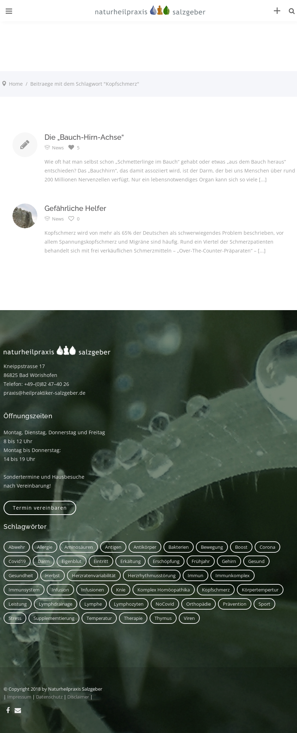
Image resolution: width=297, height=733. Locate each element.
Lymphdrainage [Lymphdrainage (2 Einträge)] (55, 604)
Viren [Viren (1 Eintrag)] (189, 618)
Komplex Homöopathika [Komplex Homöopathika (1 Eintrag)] (163, 589)
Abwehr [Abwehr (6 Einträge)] (17, 547)
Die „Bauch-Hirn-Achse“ (84, 137)
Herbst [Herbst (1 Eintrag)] (52, 575)
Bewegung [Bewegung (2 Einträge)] (212, 547)
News (58, 147)
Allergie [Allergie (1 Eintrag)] (44, 547)
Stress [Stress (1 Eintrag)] (15, 618)
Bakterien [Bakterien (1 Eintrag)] (178, 547)
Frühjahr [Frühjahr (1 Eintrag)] (201, 561)
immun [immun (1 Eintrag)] (195, 575)
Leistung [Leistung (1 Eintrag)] (18, 604)
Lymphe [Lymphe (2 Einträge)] (93, 604)
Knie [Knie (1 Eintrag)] (120, 589)
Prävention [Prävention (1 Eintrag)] (234, 604)
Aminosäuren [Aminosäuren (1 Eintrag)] (78, 547)
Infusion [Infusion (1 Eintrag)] (60, 589)
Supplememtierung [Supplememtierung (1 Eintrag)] (53, 618)
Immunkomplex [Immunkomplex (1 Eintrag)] (232, 575)
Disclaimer (78, 697)
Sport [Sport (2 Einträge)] (264, 604)
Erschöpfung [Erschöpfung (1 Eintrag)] (166, 561)
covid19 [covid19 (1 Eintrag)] (17, 561)
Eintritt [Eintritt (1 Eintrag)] (101, 561)
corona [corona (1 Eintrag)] (267, 547)
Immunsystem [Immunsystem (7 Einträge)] (24, 589)
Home (16, 83)
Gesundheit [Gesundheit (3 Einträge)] (21, 575)
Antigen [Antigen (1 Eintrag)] (113, 547)
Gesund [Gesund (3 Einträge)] (256, 561)
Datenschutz (49, 697)
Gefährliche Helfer (75, 208)
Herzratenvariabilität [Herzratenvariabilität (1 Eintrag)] (94, 575)
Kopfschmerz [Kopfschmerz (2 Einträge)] (216, 589)
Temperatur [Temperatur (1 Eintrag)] (99, 618)
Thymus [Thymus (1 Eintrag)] (163, 618)
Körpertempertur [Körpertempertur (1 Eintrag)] (260, 589)
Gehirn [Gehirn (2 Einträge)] (229, 561)
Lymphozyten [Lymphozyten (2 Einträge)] (129, 604)
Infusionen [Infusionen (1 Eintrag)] (92, 589)
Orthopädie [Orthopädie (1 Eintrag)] (198, 604)
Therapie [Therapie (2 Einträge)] (133, 618)
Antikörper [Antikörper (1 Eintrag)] (145, 547)
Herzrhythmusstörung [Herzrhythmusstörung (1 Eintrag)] (152, 575)
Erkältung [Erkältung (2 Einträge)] (130, 561)
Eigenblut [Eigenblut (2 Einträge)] (72, 561)
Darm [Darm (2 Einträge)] (44, 561)
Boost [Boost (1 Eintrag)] (241, 547)
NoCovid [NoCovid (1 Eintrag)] (165, 604)
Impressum (19, 697)
